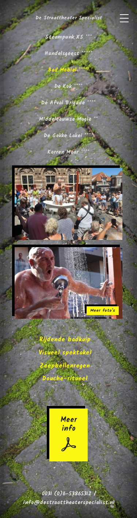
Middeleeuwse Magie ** (68, 119)
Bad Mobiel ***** (69, 70)
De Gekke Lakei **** (68, 135)
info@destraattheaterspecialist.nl (68, 502)
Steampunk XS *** (68, 37)
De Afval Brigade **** (68, 103)
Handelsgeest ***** (68, 53)
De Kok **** (68, 86)
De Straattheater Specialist (68, 18)
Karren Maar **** (68, 152)
